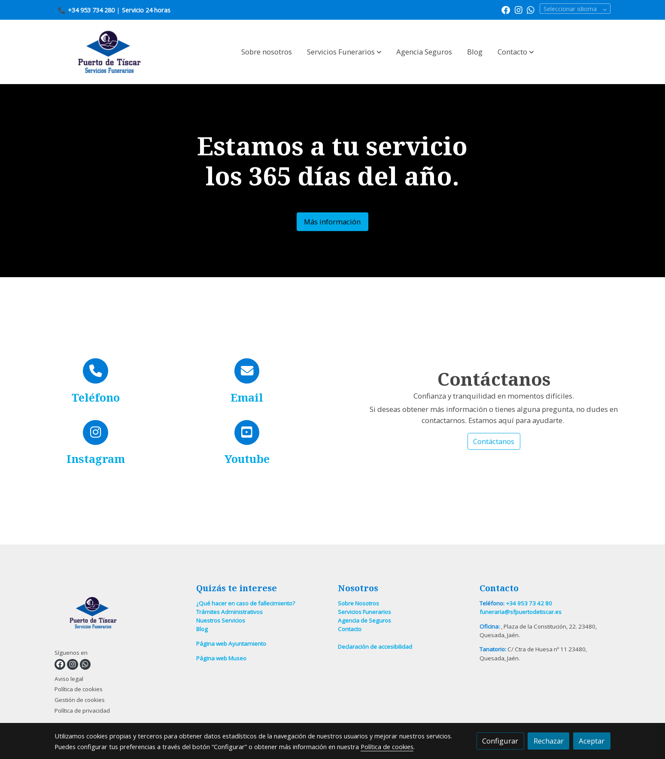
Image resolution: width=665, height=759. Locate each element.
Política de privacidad (82, 710)
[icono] (95, 371)
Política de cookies (79, 689)
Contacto (349, 629)
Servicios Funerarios (364, 612)
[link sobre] (120, 614)
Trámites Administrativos (229, 612)
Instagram (96, 458)
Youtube (247, 458)
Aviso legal (69, 679)
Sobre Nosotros (358, 603)
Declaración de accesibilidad (375, 646)
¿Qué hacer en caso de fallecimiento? (245, 603)
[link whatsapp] (530, 9)
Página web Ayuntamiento (231, 643)
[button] (344, 52)
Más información (332, 222)
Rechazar (549, 741)
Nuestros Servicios (220, 620)
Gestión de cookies (80, 700)
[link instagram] (518, 9)
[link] (109, 52)
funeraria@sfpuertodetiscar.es (521, 612)
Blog (202, 629)
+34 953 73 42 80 (529, 603)
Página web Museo (221, 658)
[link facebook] (505, 9)
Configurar (500, 741)
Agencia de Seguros (364, 620)
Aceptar (591, 741)
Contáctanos (493, 441)
